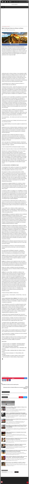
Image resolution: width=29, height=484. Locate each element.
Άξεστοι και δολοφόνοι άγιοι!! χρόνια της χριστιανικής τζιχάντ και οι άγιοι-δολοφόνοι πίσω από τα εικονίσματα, (16, 448)
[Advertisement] (14, 17)
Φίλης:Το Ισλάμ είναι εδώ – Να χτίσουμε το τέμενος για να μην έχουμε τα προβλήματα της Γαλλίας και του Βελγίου (16, 442)
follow (10, 2)
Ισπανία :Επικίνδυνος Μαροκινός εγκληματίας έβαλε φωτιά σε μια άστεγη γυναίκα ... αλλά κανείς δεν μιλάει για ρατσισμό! (16, 454)
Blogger (21, 397)
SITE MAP (17, 482)
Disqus (25, 397)
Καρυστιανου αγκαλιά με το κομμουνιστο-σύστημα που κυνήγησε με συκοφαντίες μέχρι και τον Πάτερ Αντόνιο (16, 436)
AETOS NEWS (14, 4)
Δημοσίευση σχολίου (5, 399)
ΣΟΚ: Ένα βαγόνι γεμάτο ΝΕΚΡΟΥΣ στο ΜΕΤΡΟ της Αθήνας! (16, 460)
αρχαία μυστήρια (6, 376)
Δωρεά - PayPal (16, 1)
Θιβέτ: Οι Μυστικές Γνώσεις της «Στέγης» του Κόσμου (12, 28)
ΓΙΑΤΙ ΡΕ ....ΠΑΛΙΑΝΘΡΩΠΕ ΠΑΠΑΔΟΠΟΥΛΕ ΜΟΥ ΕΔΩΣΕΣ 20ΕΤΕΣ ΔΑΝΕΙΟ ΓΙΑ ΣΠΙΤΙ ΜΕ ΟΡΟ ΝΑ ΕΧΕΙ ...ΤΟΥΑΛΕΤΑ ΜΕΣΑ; (16, 411)
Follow (25, 378)
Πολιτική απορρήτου (22, 482)
